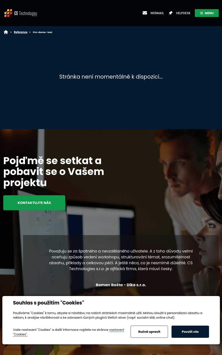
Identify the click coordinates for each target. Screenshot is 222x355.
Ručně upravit (149, 332)
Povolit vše (190, 332)
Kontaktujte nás (34, 202)
